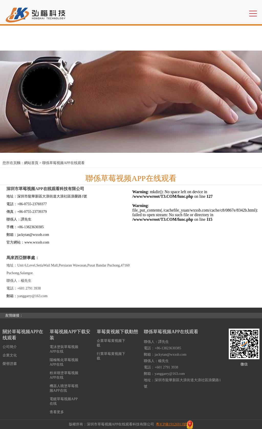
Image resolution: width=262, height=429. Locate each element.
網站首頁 (31, 163)
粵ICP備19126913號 (171, 424)
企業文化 (10, 355)
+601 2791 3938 (166, 367)
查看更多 (57, 412)
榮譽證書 (10, 364)
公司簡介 (10, 347)
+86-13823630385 (168, 348)
